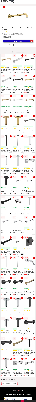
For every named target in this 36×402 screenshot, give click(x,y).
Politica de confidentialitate (18, 394)
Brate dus (15, 383)
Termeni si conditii (8, 394)
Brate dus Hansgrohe (6, 383)
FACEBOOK (14, 390)
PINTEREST (21, 390)
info (10, 72)
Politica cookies (28, 394)
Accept (22, 401)
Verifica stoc (23, 41)
